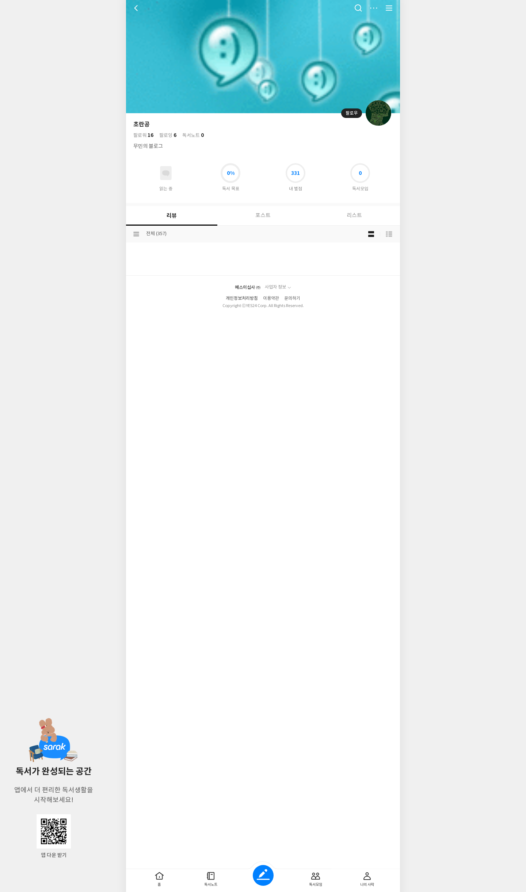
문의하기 (292, 871)
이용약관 (271, 871)
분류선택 (136, 226)
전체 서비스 (389, 8)
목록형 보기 (389, 226)
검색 (358, 8)
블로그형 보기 (371, 226)
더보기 (373, 8)
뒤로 (137, 8)
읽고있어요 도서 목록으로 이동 (166, 166)
